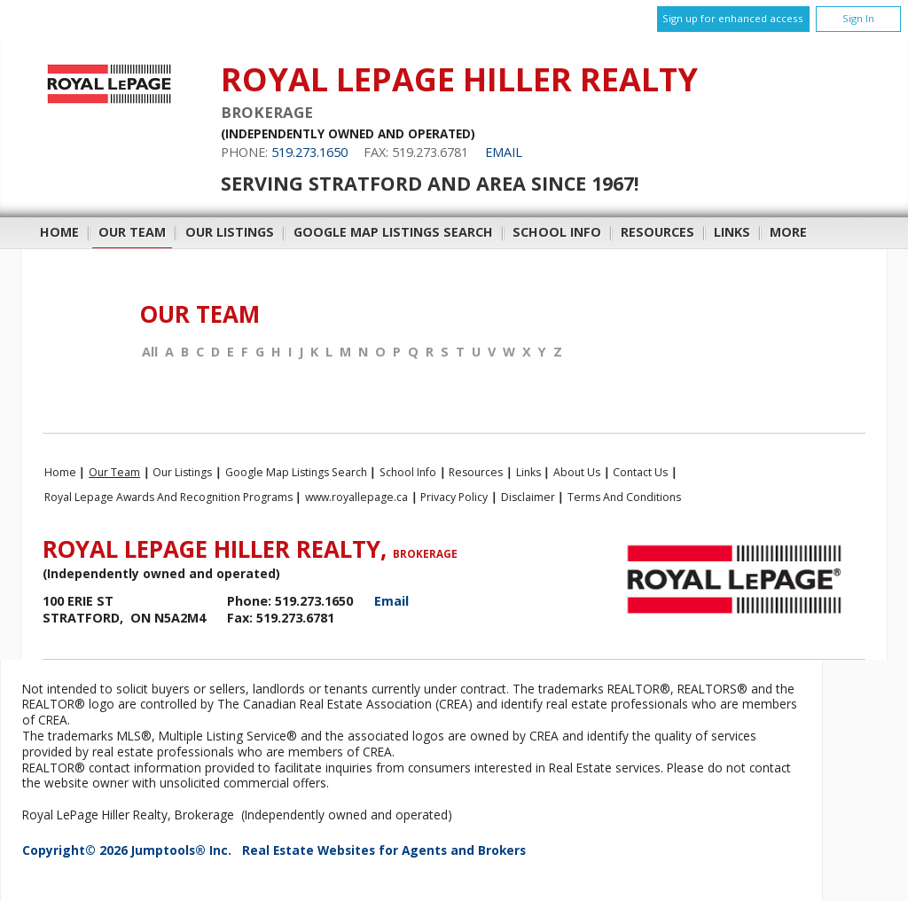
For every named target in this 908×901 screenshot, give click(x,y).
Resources (657, 231)
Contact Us (640, 472)
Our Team (132, 231)
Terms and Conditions (624, 497)
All (150, 352)
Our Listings (229, 231)
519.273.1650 (309, 152)
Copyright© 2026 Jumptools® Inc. (126, 850)
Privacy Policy (454, 497)
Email (503, 152)
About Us (576, 472)
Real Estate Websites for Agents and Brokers (384, 850)
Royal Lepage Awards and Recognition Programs (168, 497)
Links (732, 231)
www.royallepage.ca (356, 497)
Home (59, 231)
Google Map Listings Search (393, 231)
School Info (557, 231)
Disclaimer (528, 497)
